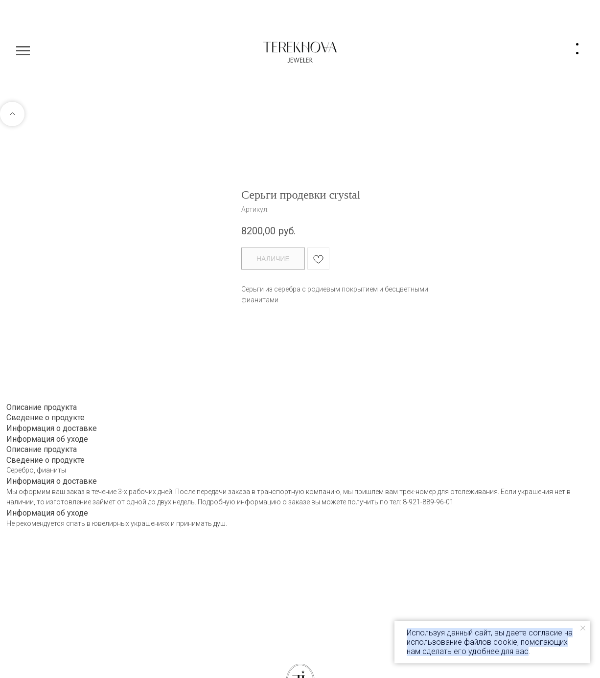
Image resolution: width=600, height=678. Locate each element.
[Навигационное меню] (23, 51)
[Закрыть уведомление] (583, 628)
